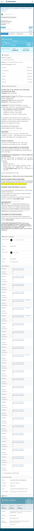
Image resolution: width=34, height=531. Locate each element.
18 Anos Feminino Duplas (17, 409)
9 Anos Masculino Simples (18, 417)
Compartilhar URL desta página (8, 17)
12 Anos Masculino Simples (18, 268)
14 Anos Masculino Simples (18, 276)
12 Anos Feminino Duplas (17, 394)
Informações (4, 33)
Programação (20, 33)
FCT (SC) (11, 14)
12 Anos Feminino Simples (18, 323)
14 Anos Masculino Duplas (18, 370)
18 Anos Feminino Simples (18, 347)
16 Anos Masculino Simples (18, 284)
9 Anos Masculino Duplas (17, 449)
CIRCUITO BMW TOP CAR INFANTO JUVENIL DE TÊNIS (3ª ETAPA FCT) (18, 5)
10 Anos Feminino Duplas (17, 464)
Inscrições (12, 33)
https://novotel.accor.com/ (8, 502)
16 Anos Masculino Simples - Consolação (21, 315)
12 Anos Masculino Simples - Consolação (21, 299)
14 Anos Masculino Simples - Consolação (21, 307)
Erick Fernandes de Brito (18, 240)
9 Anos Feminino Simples (17, 433)
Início (1, 5)
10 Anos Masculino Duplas (18, 456)
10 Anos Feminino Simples (18, 441)
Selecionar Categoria (6, 57)
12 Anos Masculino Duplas (18, 362)
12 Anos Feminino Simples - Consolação (21, 354)
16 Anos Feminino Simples (18, 339)
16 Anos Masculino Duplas (18, 378)
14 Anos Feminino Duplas (17, 401)
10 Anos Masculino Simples (18, 425)
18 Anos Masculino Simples (18, 292)
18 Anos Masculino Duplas (18, 386)
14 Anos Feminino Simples (18, 331)
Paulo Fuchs (16, 252)
